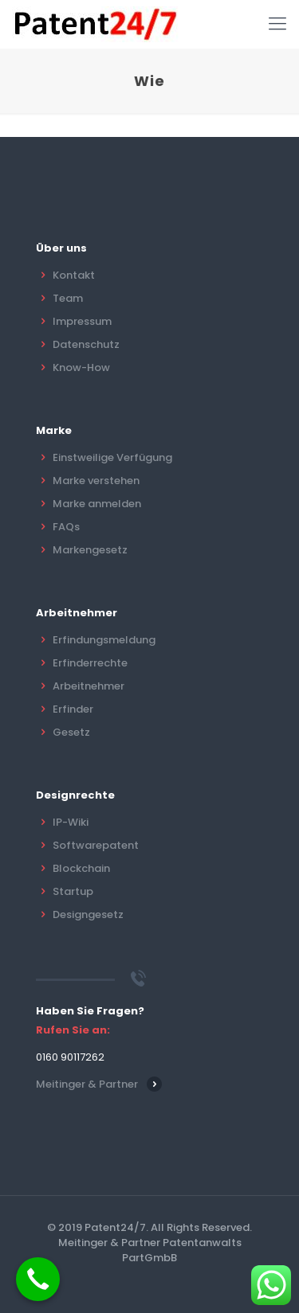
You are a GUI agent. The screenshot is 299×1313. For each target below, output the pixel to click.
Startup (73, 891)
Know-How (81, 367)
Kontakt (74, 275)
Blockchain (81, 868)
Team (68, 298)
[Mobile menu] (277, 23)
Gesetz (71, 732)
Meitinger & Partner (87, 1084)
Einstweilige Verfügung (112, 457)
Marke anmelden (97, 503)
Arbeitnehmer (88, 686)
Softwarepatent (96, 845)
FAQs (66, 526)
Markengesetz (90, 549)
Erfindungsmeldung (104, 639)
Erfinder (73, 709)
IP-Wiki (71, 822)
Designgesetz (88, 914)
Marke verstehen (96, 480)
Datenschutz (86, 344)
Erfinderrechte (90, 662)
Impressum (82, 321)
